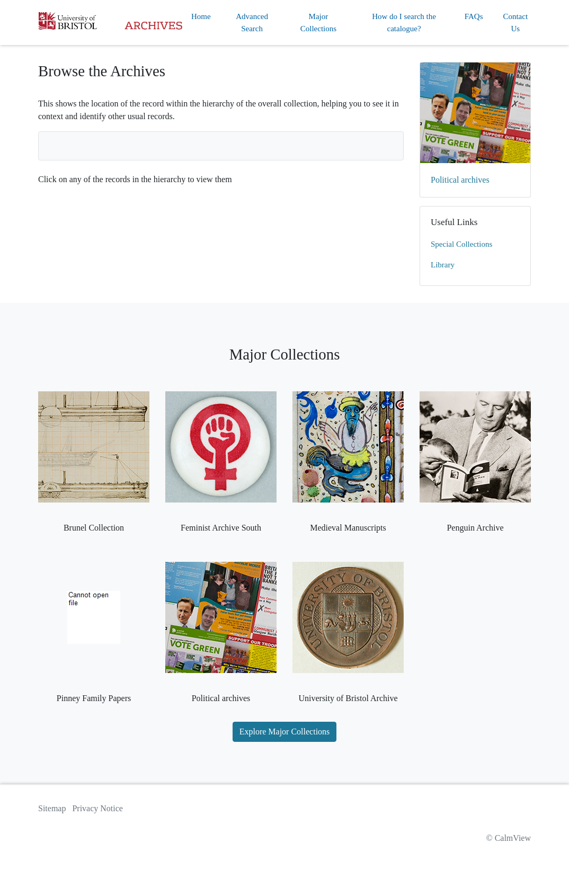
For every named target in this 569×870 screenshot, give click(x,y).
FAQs (474, 16)
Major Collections (318, 22)
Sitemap (52, 808)
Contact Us (515, 22)
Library (443, 265)
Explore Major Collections (284, 731)
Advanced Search (252, 22)
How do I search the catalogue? (404, 22)
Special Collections (461, 244)
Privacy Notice (97, 808)
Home (201, 16)
